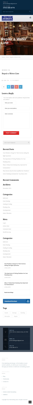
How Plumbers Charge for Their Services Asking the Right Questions (16, 154)
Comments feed (7, 229)
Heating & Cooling (7, 204)
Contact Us (5, 381)
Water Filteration (7, 213)
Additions (5, 394)
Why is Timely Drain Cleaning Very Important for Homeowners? (15, 166)
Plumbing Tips (6, 207)
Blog (4, 376)
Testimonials (6, 379)
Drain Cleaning (6, 201)
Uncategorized (6, 210)
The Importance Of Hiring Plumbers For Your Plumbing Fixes (14, 160)
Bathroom (5, 198)
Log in (4, 223)
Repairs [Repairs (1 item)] (16, 316)
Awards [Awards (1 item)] (6, 312)
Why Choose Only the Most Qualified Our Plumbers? (16, 171)
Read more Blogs (8, 292)
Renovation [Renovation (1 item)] (7, 316)
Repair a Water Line (10, 73)
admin (4, 80)
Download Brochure (17, 301)
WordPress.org (7, 232)
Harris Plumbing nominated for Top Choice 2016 (15, 174)
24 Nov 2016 (7, 267)
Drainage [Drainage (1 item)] (14, 312)
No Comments (15, 80)
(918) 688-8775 (9, 7)
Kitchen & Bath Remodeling (9, 392)
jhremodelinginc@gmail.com (10, 3)
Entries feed (6, 226)
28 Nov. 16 (6, 70)
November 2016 (7, 188)
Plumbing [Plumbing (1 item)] (23, 312)
